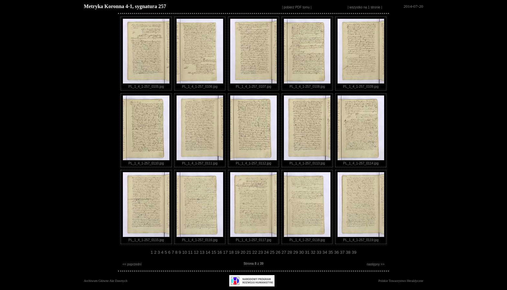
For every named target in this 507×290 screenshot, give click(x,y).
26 (279, 252)
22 (255, 252)
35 (331, 252)
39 (354, 252)
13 (203, 252)
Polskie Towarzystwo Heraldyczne (400, 281)
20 (243, 252)
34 (325, 252)
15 (214, 252)
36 (337, 252)
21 (249, 252)
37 (343, 252)
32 (314, 252)
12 (197, 252)
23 (261, 252)
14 (208, 252)
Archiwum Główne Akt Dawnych (105, 281)
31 (308, 252)
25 (273, 252)
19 (238, 252)
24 (267, 252)
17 (226, 252)
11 (191, 252)
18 (232, 252)
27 (284, 252)
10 (185, 252)
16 (220, 252)
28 (290, 252)
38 (349, 252)
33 (319, 252)
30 (302, 252)
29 (296, 252)
